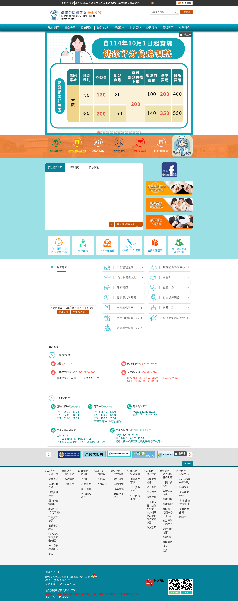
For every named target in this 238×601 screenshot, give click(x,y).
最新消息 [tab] (74, 167)
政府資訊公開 (53, 518)
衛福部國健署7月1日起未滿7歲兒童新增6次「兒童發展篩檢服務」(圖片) (125, 132)
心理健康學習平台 (135, 496)
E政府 (188, 570)
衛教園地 (135, 473)
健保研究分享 (184, 493)
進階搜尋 (186, 12)
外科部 (84, 478)
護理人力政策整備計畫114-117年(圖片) (113, 132)
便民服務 (151, 27)
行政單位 (70, 478)
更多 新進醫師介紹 (125, 218)
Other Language (120, 3)
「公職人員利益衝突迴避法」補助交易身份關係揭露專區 (151, 511)
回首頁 (78, 3)
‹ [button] (48, 453)
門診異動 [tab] (94, 167)
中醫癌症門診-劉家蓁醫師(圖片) (110, 132)
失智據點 (168, 536)
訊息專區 (53, 27)
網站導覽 (69, 3)
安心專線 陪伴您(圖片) (102, 132)
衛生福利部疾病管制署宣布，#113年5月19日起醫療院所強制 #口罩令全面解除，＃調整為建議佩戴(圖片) (132, 132)
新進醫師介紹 (53, 484)
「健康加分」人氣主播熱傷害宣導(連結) (71, 306)
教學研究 (184, 27)
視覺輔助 (187, 3)
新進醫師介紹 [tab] (55, 167)
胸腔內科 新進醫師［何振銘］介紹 (94, 177)
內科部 (84, 473)
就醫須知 (119, 478)
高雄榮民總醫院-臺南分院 (76, 15)
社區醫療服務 (168, 543)
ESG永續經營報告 (53, 546)
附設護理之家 (168, 530)
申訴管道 (151, 473)
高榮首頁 (88, 3)
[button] (176, 12)
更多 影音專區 (80, 310)
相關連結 (151, 496)
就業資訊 (53, 478)
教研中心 (184, 473)
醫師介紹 (102, 27)
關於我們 (70, 473)
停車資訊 (119, 487)
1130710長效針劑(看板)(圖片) (117, 132)
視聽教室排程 (184, 509)
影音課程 (184, 486)
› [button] (190, 453)
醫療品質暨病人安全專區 (53, 536)
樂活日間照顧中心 (168, 521)
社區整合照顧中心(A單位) (168, 511)
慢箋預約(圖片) (106, 132)
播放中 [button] (187, 34)
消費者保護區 (53, 526)
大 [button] (149, 3)
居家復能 (168, 503)
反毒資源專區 (135, 488)
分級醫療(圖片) (99, 132)
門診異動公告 (53, 493)
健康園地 (135, 27)
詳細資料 (63, 310)
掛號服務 (119, 473)
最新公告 (53, 473)
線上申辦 (151, 486)
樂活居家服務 (168, 491)
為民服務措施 (151, 480)
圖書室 (183, 516)
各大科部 (86, 482)
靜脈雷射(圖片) (121, 132)
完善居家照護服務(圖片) (139, 132)
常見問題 (151, 491)
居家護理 (168, 498)
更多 (50, 552)
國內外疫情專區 (53, 501)
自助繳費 (119, 482)
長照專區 (168, 27)
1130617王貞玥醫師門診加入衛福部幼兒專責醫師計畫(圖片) (128, 132)
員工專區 (134, 3)
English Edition (102, 3)
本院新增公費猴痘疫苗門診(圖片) (136, 132)
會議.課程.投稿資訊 (184, 501)
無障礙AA (173, 571)
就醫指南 (119, 27)
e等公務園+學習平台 (184, 480)
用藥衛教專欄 (135, 480)
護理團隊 (86, 487)
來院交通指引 (119, 494)
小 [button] (142, 3)
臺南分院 (70, 27)
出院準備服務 (168, 483)
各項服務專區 (86, 494)
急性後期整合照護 (168, 475)
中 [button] (145, 3)
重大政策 (151, 526)
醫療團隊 (86, 27)
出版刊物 (70, 482)
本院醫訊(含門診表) (54, 509)
